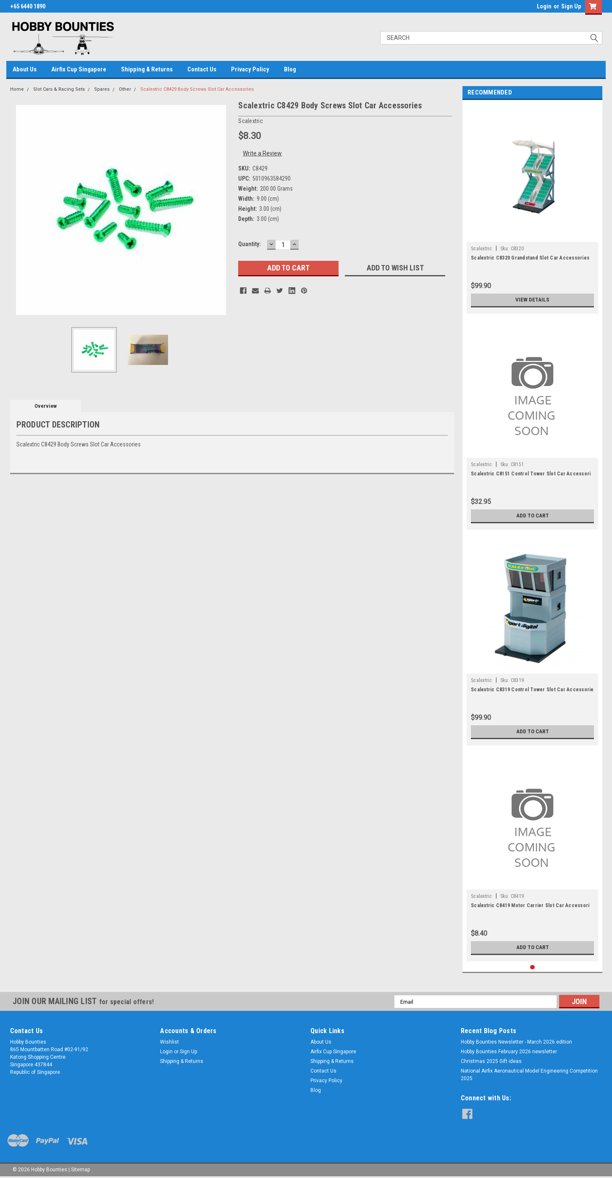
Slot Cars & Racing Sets (59, 89)
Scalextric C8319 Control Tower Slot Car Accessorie (532, 690)
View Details (532, 299)
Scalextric (481, 249)
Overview (45, 406)
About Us (25, 69)
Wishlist (169, 1042)
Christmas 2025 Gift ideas (491, 1061)
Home (17, 89)
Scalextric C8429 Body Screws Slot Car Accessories (197, 89)
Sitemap (80, 1170)
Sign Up (571, 6)
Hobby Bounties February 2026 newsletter (509, 1052)
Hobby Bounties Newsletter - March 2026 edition (516, 1042)
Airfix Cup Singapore (78, 69)
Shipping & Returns (147, 69)
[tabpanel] (532, 209)
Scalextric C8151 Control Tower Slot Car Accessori (531, 474)
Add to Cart (532, 515)
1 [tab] (532, 967)
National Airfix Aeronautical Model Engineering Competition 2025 (529, 1074)
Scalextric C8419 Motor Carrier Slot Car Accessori (530, 905)
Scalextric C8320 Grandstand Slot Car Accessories (530, 258)
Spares (102, 89)
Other (125, 89)
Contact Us (201, 69)
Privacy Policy (250, 69)
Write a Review (262, 153)
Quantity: (249, 244)
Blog (290, 69)
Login (544, 6)
